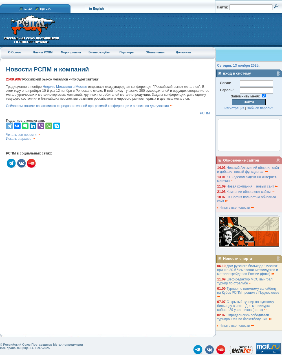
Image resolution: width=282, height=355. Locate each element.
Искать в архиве (21, 139)
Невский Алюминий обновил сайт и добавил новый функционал (248, 170)
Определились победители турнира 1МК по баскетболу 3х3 (244, 317)
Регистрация (234, 108)
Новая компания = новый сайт (252, 186)
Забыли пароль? (260, 108)
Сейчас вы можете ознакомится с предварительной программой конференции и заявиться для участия (89, 106)
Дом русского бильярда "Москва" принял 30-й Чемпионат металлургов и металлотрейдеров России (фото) (247, 270)
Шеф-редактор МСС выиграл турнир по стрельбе (244, 281)
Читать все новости (23, 135)
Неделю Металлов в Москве (65, 87)
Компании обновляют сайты (250, 192)
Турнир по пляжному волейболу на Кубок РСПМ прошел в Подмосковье (248, 292)
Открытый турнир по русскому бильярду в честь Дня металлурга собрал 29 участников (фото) (245, 306)
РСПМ (205, 113)
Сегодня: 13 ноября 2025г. (238, 65)
